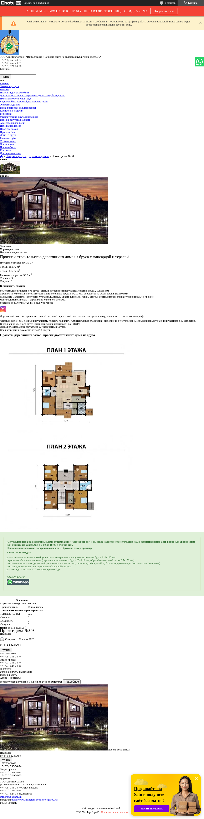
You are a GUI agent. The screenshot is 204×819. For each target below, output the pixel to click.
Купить (6, 649)
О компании (7, 144)
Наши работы (8, 147)
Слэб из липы (8, 141)
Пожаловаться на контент (114, 812)
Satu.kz (118, 808)
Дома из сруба (8, 134)
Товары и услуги (9, 86)
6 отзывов (170, 2)
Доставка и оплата (10, 153)
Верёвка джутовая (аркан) (15, 119)
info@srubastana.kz (10, 796)
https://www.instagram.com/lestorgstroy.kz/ (34, 799)
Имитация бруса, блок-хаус (15, 98)
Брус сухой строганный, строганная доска (24, 101)
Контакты (5, 150)
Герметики (6, 113)
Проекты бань (8, 132)
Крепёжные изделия (11, 110)
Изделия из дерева (10, 125)
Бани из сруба (8, 138)
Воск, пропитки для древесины (18, 107)
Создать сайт (30, 2)
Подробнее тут (164, 11)
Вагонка (4, 89)
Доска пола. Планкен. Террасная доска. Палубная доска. (32, 95)
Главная (4, 83)
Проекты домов (9, 128)
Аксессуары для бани (12, 122)
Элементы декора (10, 104)
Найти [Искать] (6, 76)
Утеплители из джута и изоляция (19, 116)
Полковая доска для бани (14, 92)
